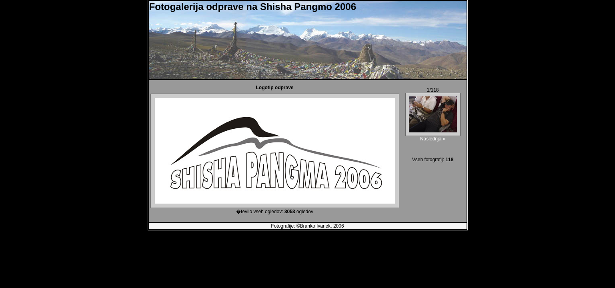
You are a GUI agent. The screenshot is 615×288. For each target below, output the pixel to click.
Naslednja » (432, 139)
